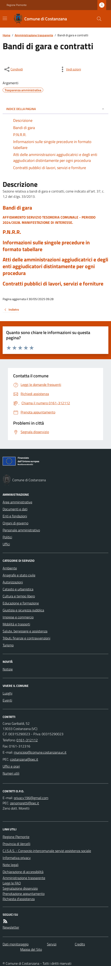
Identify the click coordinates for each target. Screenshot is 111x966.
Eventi (7, 700)
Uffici (6, 544)
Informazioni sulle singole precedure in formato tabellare (46, 246)
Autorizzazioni (13, 582)
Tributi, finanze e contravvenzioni (26, 638)
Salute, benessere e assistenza (25, 631)
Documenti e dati (15, 509)
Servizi (51, 944)
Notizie (8, 669)
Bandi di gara (17, 207)
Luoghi (7, 693)
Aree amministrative (17, 502)
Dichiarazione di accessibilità (23, 871)
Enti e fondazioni (15, 516)
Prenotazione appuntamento (24, 893)
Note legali (10, 864)
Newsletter (11, 927)
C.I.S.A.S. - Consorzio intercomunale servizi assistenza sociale (47, 850)
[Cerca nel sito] (97, 19)
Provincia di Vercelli (16, 843)
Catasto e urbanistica (18, 589)
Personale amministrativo (21, 530)
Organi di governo (15, 523)
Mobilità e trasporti (16, 624)
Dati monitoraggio (16, 944)
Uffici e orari (11, 766)
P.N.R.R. (12, 232)
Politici (7, 537)
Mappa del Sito (31, 949)
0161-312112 (27, 740)
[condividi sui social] (13, 69)
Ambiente (10, 568)
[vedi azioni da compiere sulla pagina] (70, 69)
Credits (80, 944)
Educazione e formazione (21, 603)
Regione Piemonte (17, 5)
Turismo (8, 645)
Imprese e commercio (18, 617)
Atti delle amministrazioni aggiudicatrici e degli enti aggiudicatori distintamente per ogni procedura (55, 266)
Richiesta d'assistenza (19, 898)
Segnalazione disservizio (20, 888)
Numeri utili (11, 773)
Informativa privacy (17, 857)
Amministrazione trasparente (34, 35)
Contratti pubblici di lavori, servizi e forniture (53, 283)
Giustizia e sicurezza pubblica (23, 610)
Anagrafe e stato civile (19, 575)
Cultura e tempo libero (19, 596)
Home (6, 35)
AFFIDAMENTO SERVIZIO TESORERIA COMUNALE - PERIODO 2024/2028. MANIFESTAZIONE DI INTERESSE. (49, 220)
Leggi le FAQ (12, 883)
